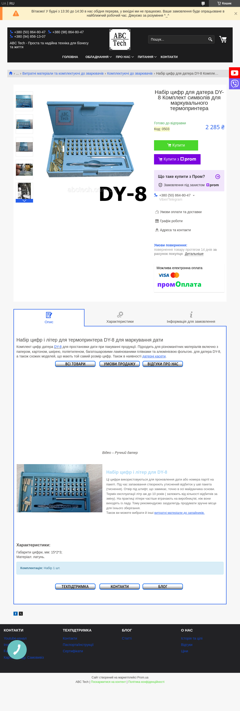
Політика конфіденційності (146, 682)
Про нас (123, 57)
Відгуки (186, 645)
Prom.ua (142, 677)
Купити (178, 145)
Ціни (184, 651)
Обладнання (96, 57)
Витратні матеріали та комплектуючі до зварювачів (63, 73)
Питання (145, 57)
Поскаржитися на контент (108, 682)
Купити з (180, 159)
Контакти (169, 57)
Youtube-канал (15, 638)
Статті (127, 638)
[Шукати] (210, 39)
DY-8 (58, 347)
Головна (70, 57)
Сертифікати (73, 651)
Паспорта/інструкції (78, 645)
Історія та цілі (192, 638)
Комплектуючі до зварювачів (130, 73)
